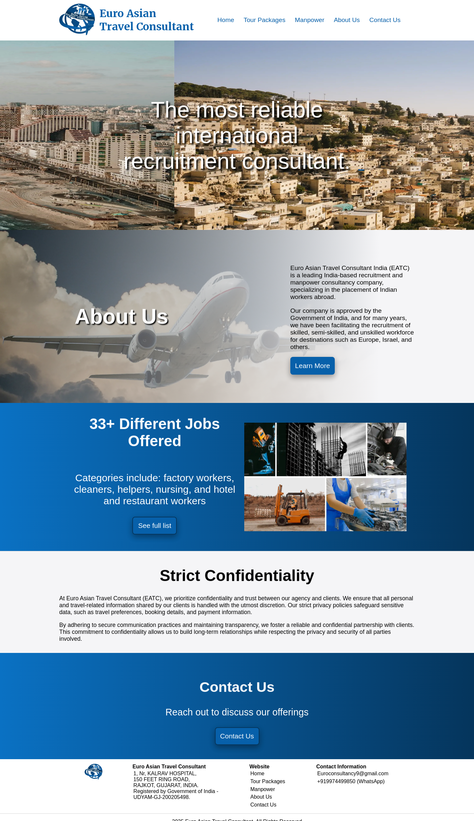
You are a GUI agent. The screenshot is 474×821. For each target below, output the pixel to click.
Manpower (310, 19)
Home (225, 19)
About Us (347, 19)
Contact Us (385, 19)
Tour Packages (264, 19)
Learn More (314, 366)
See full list (154, 527)
